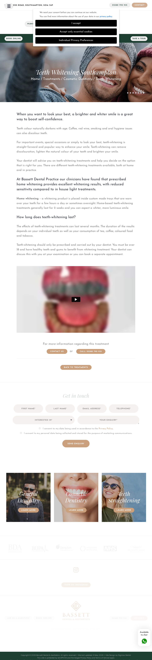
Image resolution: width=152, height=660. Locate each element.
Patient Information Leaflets (115, 651)
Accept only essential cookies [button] (76, 23)
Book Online (13, 30)
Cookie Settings (30, 651)
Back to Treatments (76, 359)
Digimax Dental (124, 646)
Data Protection (95, 651)
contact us (57, 343)
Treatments (51, 70)
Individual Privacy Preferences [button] (76, 31)
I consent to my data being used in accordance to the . (78, 420)
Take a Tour (139, 30)
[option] (28, 489)
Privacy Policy (106, 420)
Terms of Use (64, 651)
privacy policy (106, 8)
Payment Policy (135, 651)
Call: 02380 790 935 (91, 343)
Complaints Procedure (48, 651)
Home (35, 70)
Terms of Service (102, 649)
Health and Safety (79, 651)
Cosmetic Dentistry (78, 70)
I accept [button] (76, 14)
